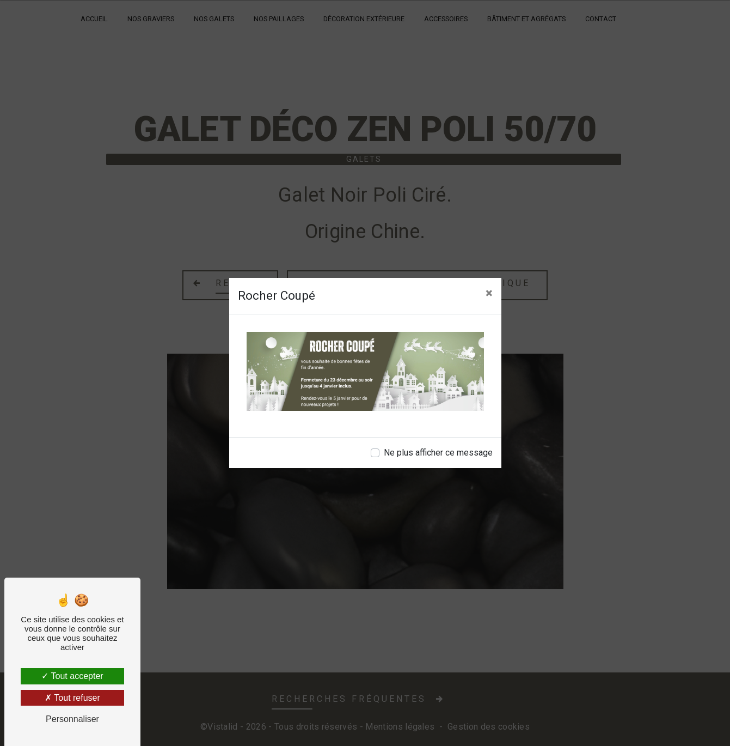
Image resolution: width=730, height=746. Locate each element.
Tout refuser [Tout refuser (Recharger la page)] (72, 697)
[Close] (489, 293)
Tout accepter (72, 676)
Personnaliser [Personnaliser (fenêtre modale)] (72, 719)
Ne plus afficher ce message (438, 452)
